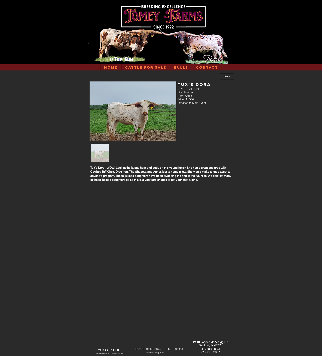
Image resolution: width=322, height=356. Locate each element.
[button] (181, 67)
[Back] (227, 76)
